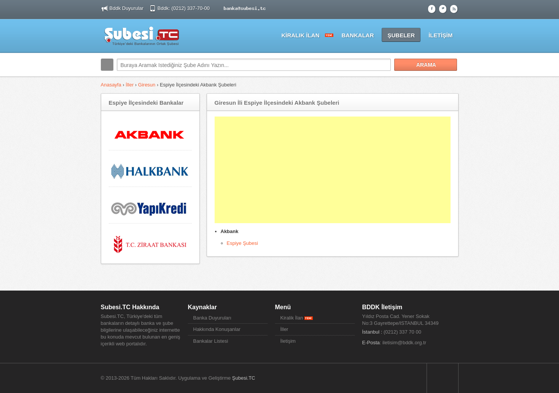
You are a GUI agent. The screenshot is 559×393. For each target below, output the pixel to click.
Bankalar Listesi (210, 341)
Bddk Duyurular (127, 8)
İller (130, 85)
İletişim (288, 341)
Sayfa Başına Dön (443, 378)
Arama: (107, 65)
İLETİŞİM (440, 35)
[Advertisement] (333, 170)
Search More (450, 81)
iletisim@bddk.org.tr (404, 342)
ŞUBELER (401, 35)
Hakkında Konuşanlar (216, 329)
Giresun (147, 85)
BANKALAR (357, 35)
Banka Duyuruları (212, 318)
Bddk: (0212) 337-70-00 (184, 8)
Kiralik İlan (296, 318)
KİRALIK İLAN (300, 35)
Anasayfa (112, 85)
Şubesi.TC (243, 378)
